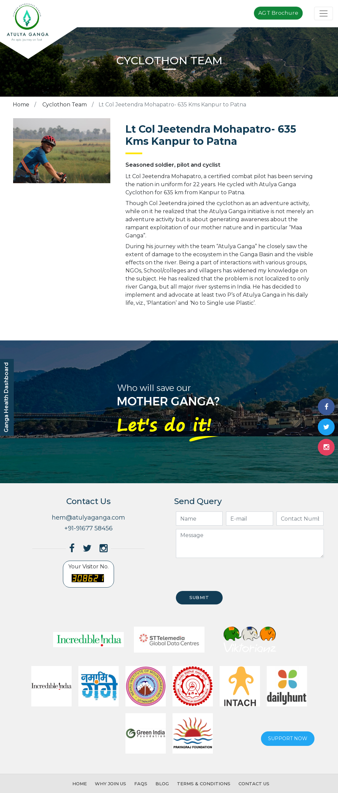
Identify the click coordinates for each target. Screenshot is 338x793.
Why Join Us (110, 783)
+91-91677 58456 (88, 528)
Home (21, 104)
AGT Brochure (278, 13)
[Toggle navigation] (323, 13)
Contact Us (253, 783)
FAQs (140, 783)
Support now (287, 738)
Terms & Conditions (203, 783)
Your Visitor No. (88, 574)
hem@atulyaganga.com (88, 517)
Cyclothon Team (64, 104)
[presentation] (225, 574)
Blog (162, 783)
